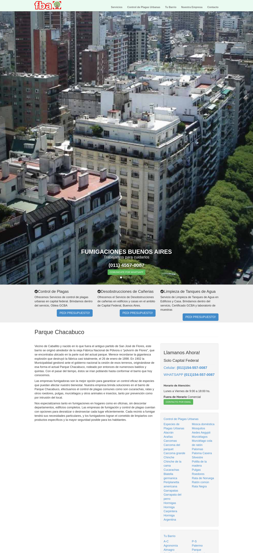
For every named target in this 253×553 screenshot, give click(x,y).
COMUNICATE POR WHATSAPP (126, 272)
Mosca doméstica (203, 424)
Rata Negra (199, 486)
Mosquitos (198, 428)
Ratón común (200, 482)
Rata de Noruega (203, 478)
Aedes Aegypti (201, 432)
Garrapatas (171, 490)
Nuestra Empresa (191, 7)
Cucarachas (171, 469)
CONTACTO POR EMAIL (178, 402)
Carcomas (170, 440)
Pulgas (196, 469)
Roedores (198, 474)
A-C (166, 541)
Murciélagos (199, 436)
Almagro (169, 549)
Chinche (169, 457)
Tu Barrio (170, 7)
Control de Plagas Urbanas (143, 7)
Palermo (197, 545)
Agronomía (171, 545)
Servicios (116, 7)
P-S (194, 541)
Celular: (185, 368)
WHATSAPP (189, 375)
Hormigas (170, 503)
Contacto (212, 7)
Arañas (168, 436)
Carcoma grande (174, 453)
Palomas (197, 449)
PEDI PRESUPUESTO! (75, 313)
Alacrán (168, 432)
